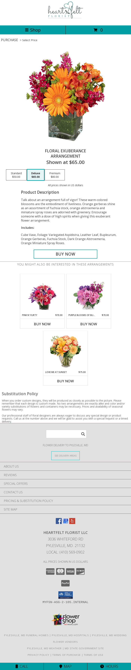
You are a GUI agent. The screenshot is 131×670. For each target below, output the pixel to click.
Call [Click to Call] (22, 666)
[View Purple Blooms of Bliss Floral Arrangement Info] (88, 294)
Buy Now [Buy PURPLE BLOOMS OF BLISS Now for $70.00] (88, 324)
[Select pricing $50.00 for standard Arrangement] (16, 175)
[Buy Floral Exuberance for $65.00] (65, 254)
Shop (33, 30)
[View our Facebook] (59, 523)
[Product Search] (66, 434)
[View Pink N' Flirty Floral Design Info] (42, 294)
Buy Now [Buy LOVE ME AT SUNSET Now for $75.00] (65, 381)
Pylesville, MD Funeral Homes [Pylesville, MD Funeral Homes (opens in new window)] (26, 635)
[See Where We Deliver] (65, 455)
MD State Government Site (84, 648)
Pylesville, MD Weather (44, 648)
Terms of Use (93, 655)
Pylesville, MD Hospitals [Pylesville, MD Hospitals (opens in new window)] (70, 635)
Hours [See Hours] (109, 666)
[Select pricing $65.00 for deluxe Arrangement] (35, 175)
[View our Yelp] (72, 523)
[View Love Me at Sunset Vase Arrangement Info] (65, 351)
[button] (65, 595)
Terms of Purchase (66, 655)
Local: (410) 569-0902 (65, 552)
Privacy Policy (38, 655)
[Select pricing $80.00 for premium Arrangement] (55, 175)
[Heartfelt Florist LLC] (65, 20)
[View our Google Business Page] (65, 523)
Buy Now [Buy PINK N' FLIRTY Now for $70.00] (42, 324)
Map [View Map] (65, 666)
